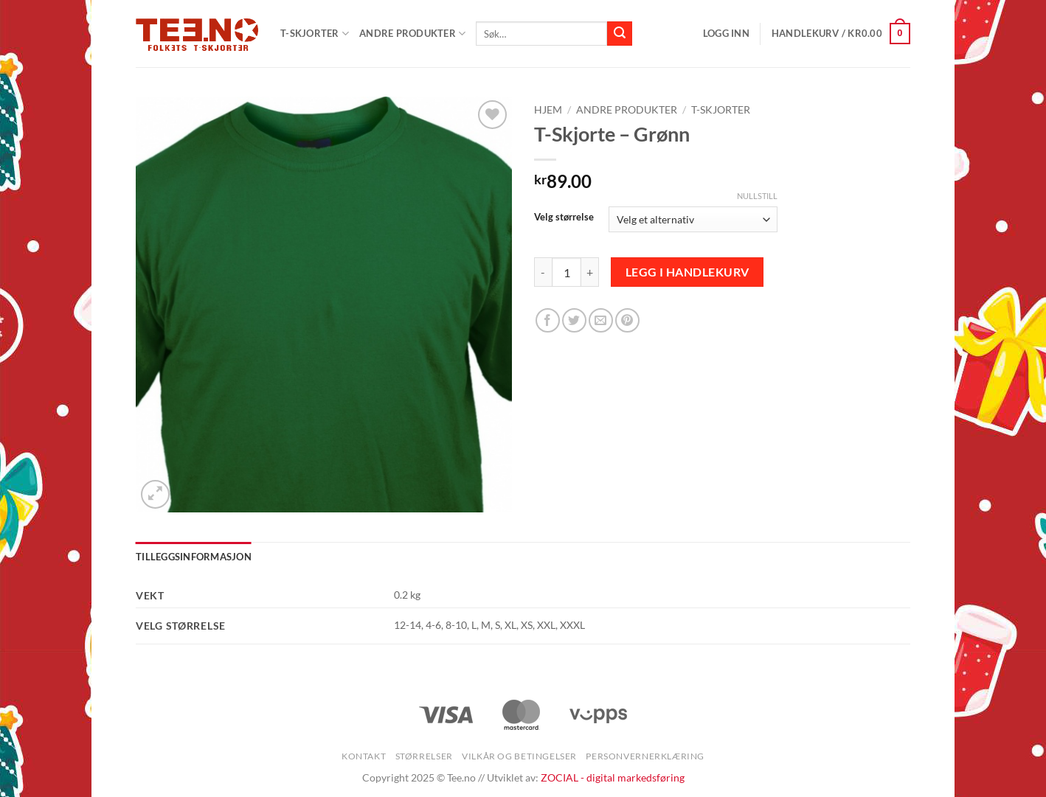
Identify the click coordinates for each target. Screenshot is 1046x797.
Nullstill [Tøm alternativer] (757, 196)
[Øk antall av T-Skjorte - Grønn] (590, 272)
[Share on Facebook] (548, 320)
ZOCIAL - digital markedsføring (613, 777)
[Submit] (619, 33)
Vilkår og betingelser (519, 756)
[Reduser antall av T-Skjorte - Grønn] (543, 272)
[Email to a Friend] (601, 320)
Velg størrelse (564, 217)
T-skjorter (720, 110)
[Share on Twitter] (574, 320)
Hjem (548, 110)
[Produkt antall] (566, 272)
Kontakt (364, 756)
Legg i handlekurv (687, 272)
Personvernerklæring (645, 756)
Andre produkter (412, 34)
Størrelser (424, 756)
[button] (726, 33)
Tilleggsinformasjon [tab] (194, 557)
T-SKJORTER (314, 34)
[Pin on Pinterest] (627, 320)
